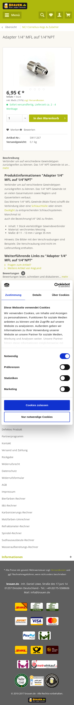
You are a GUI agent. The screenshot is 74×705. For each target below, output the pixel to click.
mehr (6, 168)
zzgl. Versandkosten (34, 100)
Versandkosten (58, 570)
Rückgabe (7, 457)
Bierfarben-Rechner (13, 498)
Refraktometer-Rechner (16, 526)
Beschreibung (11, 158)
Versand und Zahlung (15, 450)
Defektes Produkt (12, 429)
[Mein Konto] (59, 15)
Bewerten (27, 129)
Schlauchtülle (39, 206)
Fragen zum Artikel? (17, 264)
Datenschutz (9, 471)
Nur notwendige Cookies (37, 416)
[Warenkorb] (68, 15)
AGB (4, 484)
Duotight (9, 210)
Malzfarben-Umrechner (16, 519)
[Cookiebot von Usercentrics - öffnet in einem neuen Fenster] (54, 285)
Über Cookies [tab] (60, 294)
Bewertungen (11, 273)
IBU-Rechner (9, 505)
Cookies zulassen (37, 405)
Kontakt (6, 443)
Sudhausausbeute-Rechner (18, 540)
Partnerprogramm (12, 436)
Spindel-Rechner (12, 533)
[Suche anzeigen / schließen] (42, 15)
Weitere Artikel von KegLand (22, 268)
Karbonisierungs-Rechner (17, 512)
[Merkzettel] (50, 15)
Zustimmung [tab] (13, 294)
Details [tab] (37, 294)
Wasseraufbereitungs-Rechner (20, 547)
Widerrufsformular (13, 478)
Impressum (8, 491)
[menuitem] (12, 15)
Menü (12, 14)
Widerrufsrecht (11, 464)
